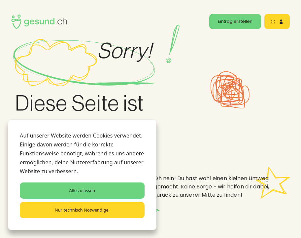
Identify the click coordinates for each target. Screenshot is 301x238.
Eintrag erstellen (235, 21)
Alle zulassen (82, 190)
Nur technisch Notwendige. (82, 210)
